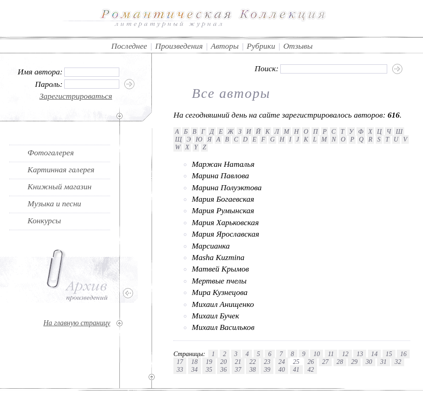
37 (238, 369)
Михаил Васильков (223, 327)
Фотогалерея (51, 152)
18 (194, 361)
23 (267, 361)
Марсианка (211, 245)
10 (316, 353)
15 (389, 353)
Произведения (179, 46)
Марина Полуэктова (227, 187)
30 (368, 361)
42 (310, 369)
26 (310, 361)
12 (345, 353)
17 (179, 361)
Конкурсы (44, 220)
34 (194, 369)
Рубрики (261, 46)
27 (325, 361)
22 (252, 361)
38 (252, 369)
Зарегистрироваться (75, 96)
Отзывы (297, 46)
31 (383, 361)
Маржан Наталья (223, 164)
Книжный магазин (60, 186)
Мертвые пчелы (219, 280)
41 (296, 369)
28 (340, 361)
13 (359, 353)
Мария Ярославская (225, 233)
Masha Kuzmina (218, 257)
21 (238, 361)
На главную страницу (76, 323)
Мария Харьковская (225, 222)
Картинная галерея (61, 169)
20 (223, 361)
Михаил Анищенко (223, 304)
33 (179, 369)
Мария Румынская (223, 210)
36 (223, 369)
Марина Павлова (220, 175)
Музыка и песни (54, 203)
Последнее (129, 46)
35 (208, 369)
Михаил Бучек (215, 315)
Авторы (225, 46)
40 (281, 369)
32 (397, 361)
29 (354, 361)
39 (267, 369)
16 (403, 353)
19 (208, 361)
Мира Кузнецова (219, 292)
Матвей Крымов (220, 268)
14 (374, 353)
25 (296, 361)
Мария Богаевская (223, 199)
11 (331, 353)
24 (281, 361)
